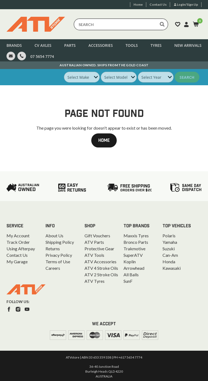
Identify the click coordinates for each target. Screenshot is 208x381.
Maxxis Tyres (136, 235)
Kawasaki (171, 268)
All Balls (131, 274)
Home (104, 140)
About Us (54, 235)
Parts (70, 45)
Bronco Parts (135, 242)
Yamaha (169, 242)
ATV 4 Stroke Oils (101, 268)
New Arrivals (188, 45)
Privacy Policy (59, 255)
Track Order (18, 242)
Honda (168, 261)
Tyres (156, 45)
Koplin (129, 261)
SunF (127, 281)
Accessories (100, 45)
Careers (53, 268)
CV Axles (42, 45)
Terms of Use (58, 261)
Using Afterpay (20, 248)
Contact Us (17, 255)
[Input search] (121, 24)
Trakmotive (134, 248)
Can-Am (170, 255)
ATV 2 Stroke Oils (101, 274)
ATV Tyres (94, 281)
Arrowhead (133, 268)
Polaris (169, 235)
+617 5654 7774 (130, 357)
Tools (131, 45)
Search (187, 77)
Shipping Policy (60, 242)
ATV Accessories (100, 261)
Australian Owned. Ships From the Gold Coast (104, 65)
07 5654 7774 (42, 56)
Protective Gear (99, 248)
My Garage (17, 261)
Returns (53, 248)
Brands (14, 45)
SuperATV (133, 255)
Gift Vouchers (97, 235)
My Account (18, 235)
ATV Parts (94, 242)
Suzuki (168, 248)
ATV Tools (94, 255)
